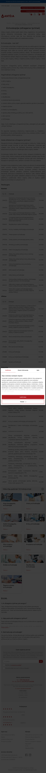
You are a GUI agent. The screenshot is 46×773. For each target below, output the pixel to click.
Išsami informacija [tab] (23, 370)
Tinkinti (23, 401)
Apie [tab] (38, 370)
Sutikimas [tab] (8, 370)
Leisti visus (23, 397)
